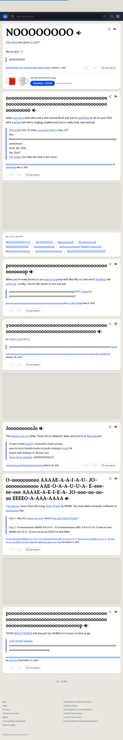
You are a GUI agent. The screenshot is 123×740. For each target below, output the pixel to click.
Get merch (108, 68)
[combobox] (58, 16)
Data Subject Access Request (78, 709)
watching (83, 118)
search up (50, 279)
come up (11, 284)
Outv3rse (13, 660)
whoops (27, 641)
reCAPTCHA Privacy (73, 713)
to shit (34, 42)
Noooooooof (66, 242)
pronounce (12, 511)
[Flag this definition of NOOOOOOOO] (114, 29)
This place (12, 42)
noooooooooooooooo (48, 251)
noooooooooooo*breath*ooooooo (80, 247)
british (17, 122)
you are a (18, 118)
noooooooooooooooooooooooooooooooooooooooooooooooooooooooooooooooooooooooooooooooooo (59, 164)
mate (114, 347)
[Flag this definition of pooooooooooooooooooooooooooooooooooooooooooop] (115, 264)
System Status (71, 705)
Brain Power (53, 506)
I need (85, 292)
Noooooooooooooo (18, 251)
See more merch (64, 83)
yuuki (65, 448)
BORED (27, 633)
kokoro (29, 444)
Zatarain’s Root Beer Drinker (37, 67)
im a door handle (75, 303)
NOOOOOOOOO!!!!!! (18, 242)
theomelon (11, 167)
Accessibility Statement (14, 721)
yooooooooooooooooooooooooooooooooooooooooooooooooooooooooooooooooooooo (51, 354)
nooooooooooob (44, 247)
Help (5, 705)
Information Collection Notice (77, 702)
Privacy (6, 709)
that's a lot (16, 339)
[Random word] (104, 16)
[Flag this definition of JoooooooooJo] (115, 426)
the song (57, 518)
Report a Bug (9, 725)
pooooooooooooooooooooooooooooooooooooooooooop (35, 303)
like (16, 52)
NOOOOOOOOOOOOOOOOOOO (86, 251)
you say (24, 436)
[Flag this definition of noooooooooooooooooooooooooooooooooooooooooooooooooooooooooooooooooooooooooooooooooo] (115, 96)
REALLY (18, 633)
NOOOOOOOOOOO (17, 247)
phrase (15, 436)
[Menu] (117, 16)
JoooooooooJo (13, 465)
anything (100, 279)
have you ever (35, 518)
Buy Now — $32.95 (42, 83)
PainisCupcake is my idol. (49, 542)
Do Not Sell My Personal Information (81, 721)
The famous (13, 506)
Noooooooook (87, 242)
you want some (47, 130)
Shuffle (61, 681)
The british (15, 130)
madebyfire (104, 354)
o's (28, 339)
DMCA (5, 717)
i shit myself (16, 641)
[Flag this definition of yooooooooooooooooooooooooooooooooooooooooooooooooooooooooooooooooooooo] (115, 323)
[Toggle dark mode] (112, 16)
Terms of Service (11, 713)
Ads (4, 702)
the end (91, 436)
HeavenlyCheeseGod (34, 465)
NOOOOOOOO (13, 67)
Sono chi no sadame (21, 457)
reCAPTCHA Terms (73, 717)
